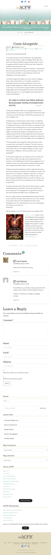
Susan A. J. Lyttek (30, 215)
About (10, 542)
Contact (34, 543)
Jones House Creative (30, 552)
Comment (8, 320)
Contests (17, 543)
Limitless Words (9, 438)
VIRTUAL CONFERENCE (26, 27)
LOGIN (46, 6)
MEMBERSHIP (5, 27)
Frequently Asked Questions (11, 481)
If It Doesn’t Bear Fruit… (11, 420)
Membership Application (10, 512)
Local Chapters (7, 518)
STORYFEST (39, 27)
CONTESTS (19, 27)
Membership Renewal (9, 515)
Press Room (6, 492)
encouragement (13, 245)
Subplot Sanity (8, 429)
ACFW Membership (8, 484)
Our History (6, 473)
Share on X (38, 105)
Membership (35, 542)
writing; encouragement (32, 245)
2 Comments (10, 50)
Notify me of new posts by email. (12, 379)
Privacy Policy (7, 497)
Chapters (28, 543)
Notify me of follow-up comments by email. (16, 373)
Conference (43, 542)
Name (6, 343)
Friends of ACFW (8, 520)
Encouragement (30, 49)
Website (7, 362)
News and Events (8, 494)
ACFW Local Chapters (9, 479)
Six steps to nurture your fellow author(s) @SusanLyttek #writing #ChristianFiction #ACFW (26, 103)
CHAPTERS (33, 27)
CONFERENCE (12, 27)
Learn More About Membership (12, 510)
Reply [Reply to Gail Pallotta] (16, 300)
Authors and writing (17, 49)
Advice (8, 49)
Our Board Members (9, 476)
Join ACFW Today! (25, 500)
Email (6, 352)
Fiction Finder (46, 27)
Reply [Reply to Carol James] (16, 271)
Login (25, 528)
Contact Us (6, 486)
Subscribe (43, 408)
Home (5, 542)
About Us (5, 471)
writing (38, 49)
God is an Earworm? (10, 425)
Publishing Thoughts (9, 489)
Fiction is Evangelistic (11, 434)
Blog (22, 543)
